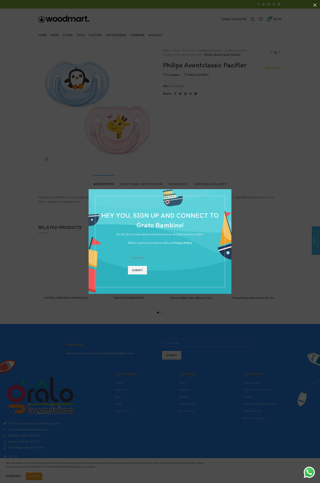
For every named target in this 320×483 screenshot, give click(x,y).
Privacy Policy (182, 242)
